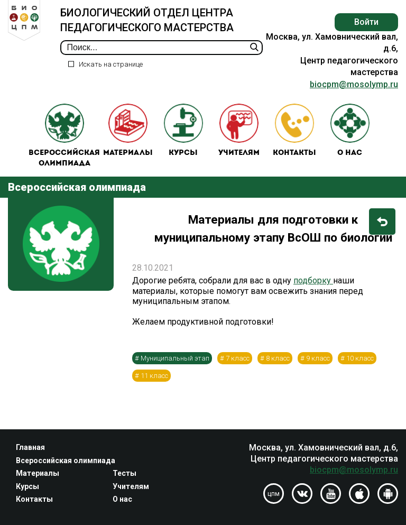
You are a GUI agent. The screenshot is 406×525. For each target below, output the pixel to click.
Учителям (239, 130)
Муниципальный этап (175, 358)
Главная (30, 447)
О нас (350, 130)
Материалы (128, 130)
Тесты (124, 473)
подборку (313, 280)
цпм (273, 494)
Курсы (183, 130)
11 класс (154, 376)
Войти (366, 22)
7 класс (238, 358)
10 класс (360, 358)
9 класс (318, 358)
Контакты (294, 130)
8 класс (278, 358)
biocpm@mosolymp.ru (354, 84)
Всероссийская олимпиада (64, 136)
